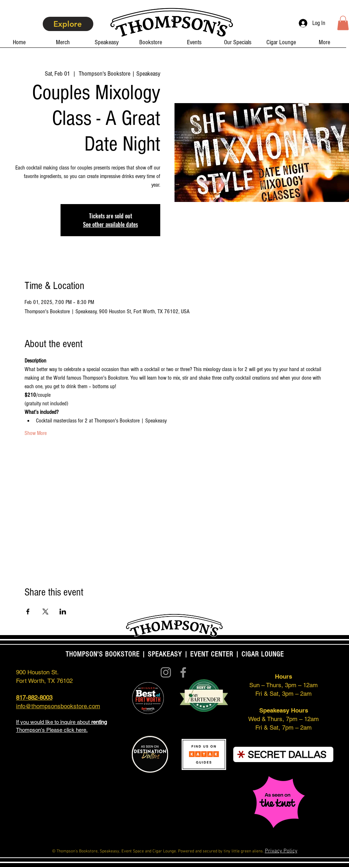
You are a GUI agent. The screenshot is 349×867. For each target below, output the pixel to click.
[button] (343, 23)
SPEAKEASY (165, 654)
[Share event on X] (45, 611)
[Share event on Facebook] (28, 611)
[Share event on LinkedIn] (62, 611)
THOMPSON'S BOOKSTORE (104, 654)
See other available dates (110, 224)
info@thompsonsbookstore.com (58, 706)
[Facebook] (183, 672)
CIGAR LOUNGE (262, 654)
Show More (36, 433)
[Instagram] (166, 672)
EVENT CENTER (211, 654)
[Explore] (68, 24)
